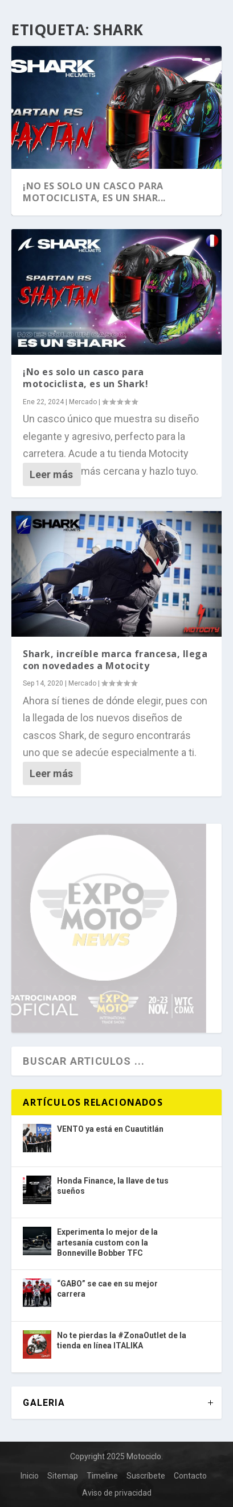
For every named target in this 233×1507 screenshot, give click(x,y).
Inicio (30, 1475)
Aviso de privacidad (117, 1492)
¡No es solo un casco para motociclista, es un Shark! (85, 378)
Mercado (83, 402)
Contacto (190, 1475)
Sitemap (62, 1475)
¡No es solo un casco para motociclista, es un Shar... (94, 192)
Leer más (51, 474)
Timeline (102, 1475)
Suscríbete (145, 1475)
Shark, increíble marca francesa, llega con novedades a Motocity (115, 659)
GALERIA (43, 1402)
